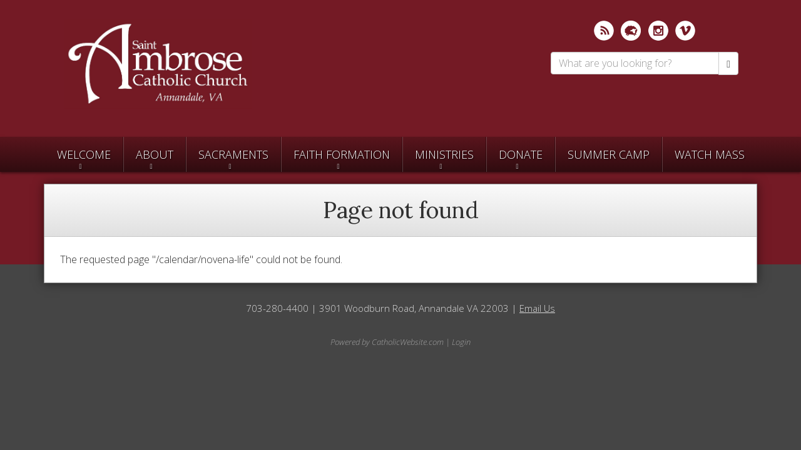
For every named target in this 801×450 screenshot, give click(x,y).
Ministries (444, 154)
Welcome (84, 154)
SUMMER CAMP (609, 154)
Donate (521, 154)
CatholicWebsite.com (408, 342)
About (154, 154)
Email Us (537, 308)
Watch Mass (710, 154)
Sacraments (233, 154)
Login (461, 342)
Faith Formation (341, 154)
